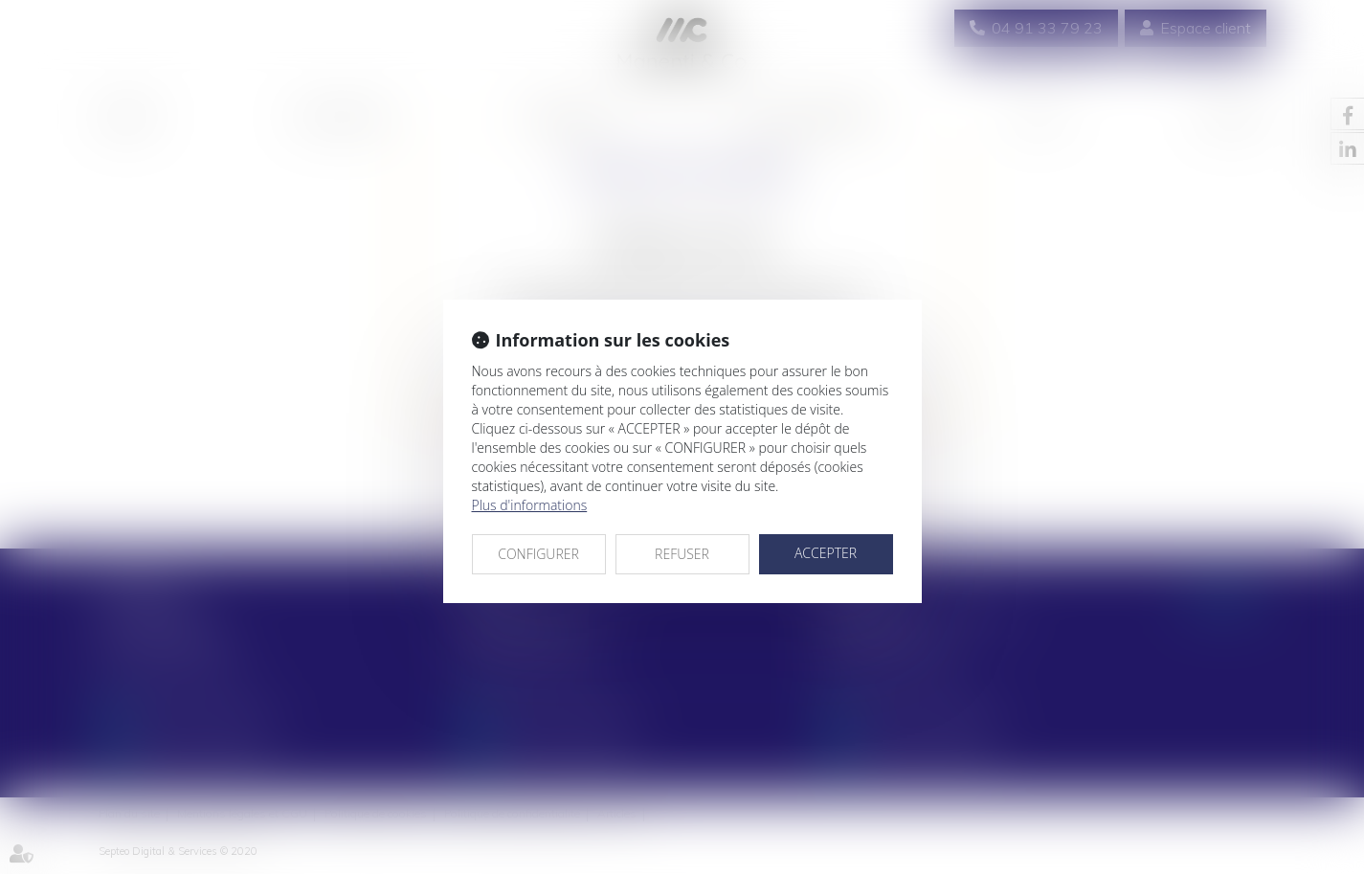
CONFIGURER (538, 554)
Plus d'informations (530, 505)
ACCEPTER (825, 553)
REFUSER (682, 554)
